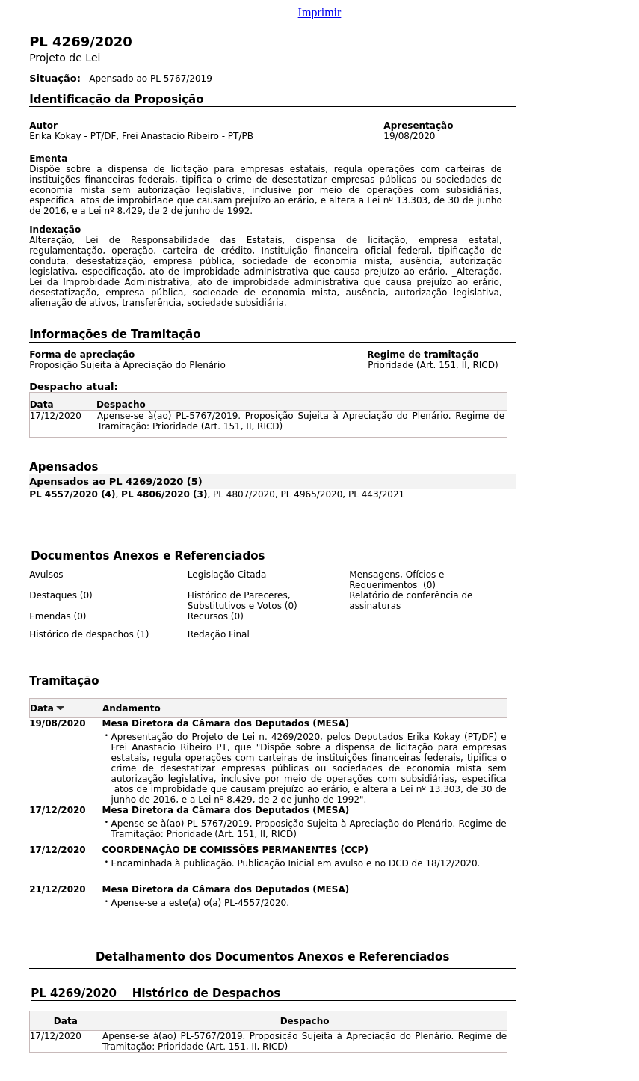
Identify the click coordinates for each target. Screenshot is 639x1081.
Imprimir (320, 12)
